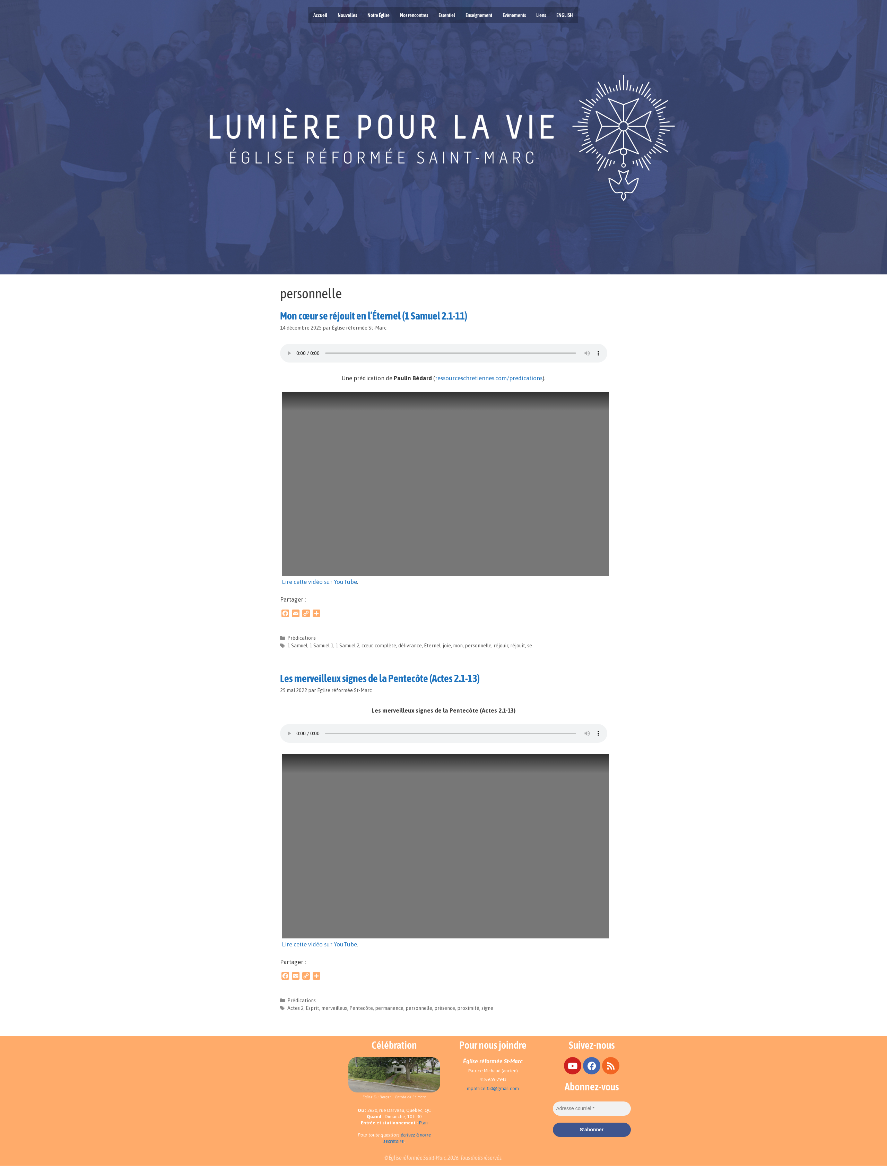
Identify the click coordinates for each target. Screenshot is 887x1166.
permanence (389, 1008)
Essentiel (446, 15)
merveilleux (334, 1008)
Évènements (514, 15)
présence (444, 1008)
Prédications (301, 638)
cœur (367, 645)
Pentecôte (361, 1008)
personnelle (478, 645)
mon (458, 645)
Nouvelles (347, 15)
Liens (541, 15)
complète (385, 645)
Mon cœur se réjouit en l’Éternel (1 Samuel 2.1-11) (373, 316)
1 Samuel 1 (321, 645)
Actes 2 (295, 1008)
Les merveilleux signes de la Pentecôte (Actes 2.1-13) (380, 678)
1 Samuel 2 (347, 645)
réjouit (517, 645)
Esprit (312, 1008)
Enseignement (479, 15)
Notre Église (378, 15)
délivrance (410, 645)
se (529, 645)
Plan (423, 1122)
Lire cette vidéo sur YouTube (319, 581)
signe (487, 1008)
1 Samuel (297, 645)
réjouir (501, 645)
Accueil (320, 15)
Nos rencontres (414, 15)
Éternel (432, 645)
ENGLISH (564, 15)
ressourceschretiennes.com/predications (488, 378)
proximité (468, 1008)
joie (447, 645)
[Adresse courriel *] (592, 1108)
